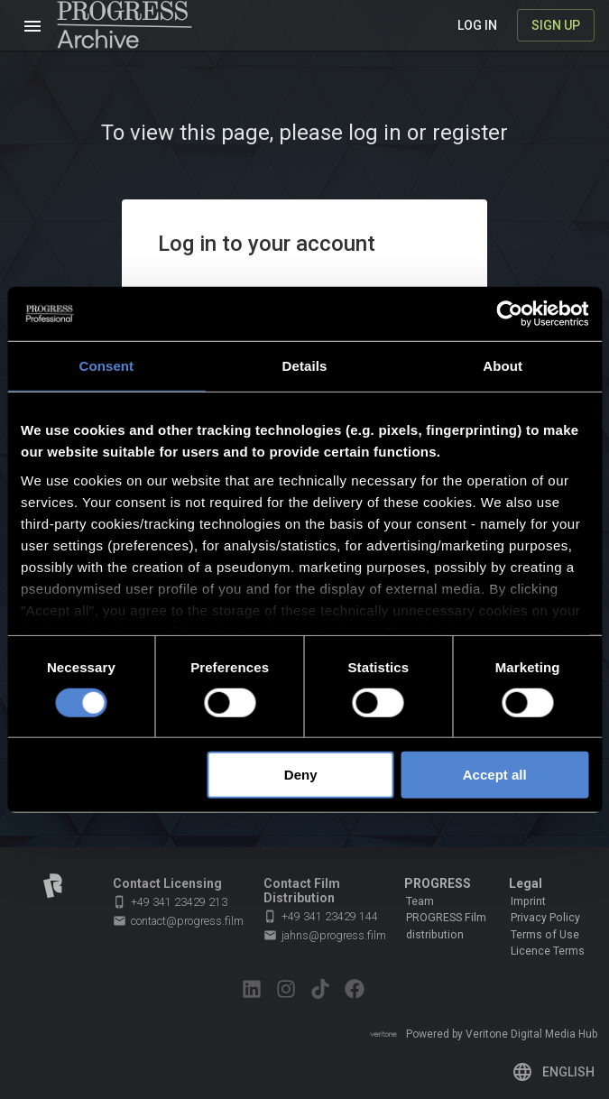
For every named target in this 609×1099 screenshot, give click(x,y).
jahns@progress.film (324, 936)
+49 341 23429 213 (170, 901)
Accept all (495, 774)
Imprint (528, 901)
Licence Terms (548, 951)
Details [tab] (305, 366)
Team (420, 901)
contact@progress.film (178, 921)
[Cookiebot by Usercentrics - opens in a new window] (509, 314)
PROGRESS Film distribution (446, 925)
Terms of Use (545, 934)
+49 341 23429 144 (320, 916)
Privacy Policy (545, 917)
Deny (301, 774)
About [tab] (502, 366)
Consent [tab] (106, 366)
